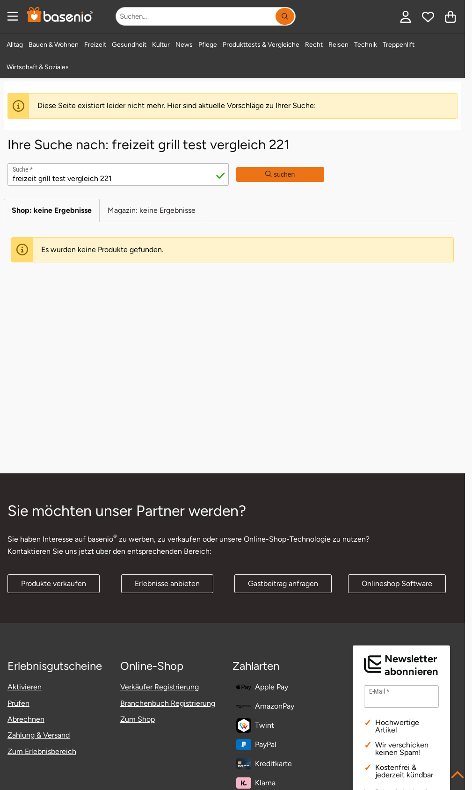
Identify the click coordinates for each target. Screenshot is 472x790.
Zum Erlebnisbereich (41, 751)
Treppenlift (398, 45)
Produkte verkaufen (53, 583)
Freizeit (95, 45)
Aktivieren (24, 686)
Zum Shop (137, 719)
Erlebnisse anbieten (167, 583)
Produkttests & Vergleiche (261, 45)
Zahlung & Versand (38, 735)
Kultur (161, 45)
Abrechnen (25, 719)
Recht (314, 45)
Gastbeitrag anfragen (283, 583)
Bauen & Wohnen (54, 45)
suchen (280, 174)
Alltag (15, 45)
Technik (365, 45)
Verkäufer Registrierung (159, 686)
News (184, 45)
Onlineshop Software (397, 583)
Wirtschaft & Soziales (38, 67)
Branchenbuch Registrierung (167, 703)
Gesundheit (129, 45)
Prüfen (18, 703)
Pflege (207, 45)
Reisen (338, 45)
